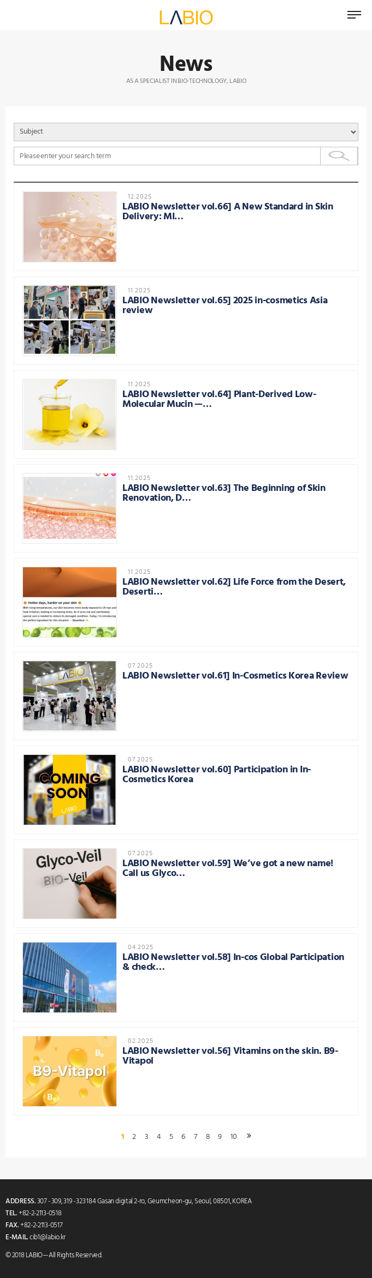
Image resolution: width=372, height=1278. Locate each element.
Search (339, 156)
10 (234, 1137)
